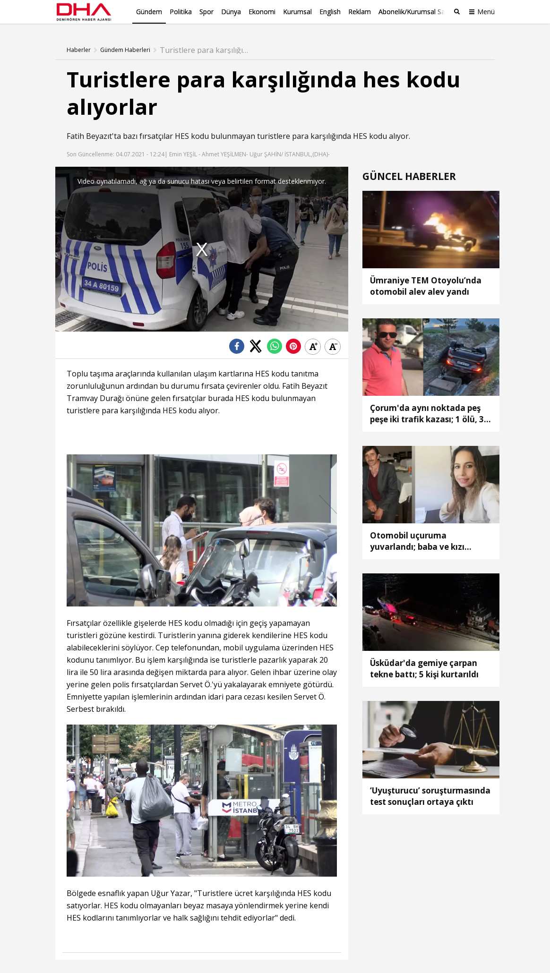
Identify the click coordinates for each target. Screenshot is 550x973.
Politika (181, 11)
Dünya (231, 11)
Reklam (359, 11)
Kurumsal (297, 11)
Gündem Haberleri (125, 49)
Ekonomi (262, 11)
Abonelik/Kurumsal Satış (415, 11)
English (330, 11)
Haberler (79, 49)
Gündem (149, 11)
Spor (206, 11)
